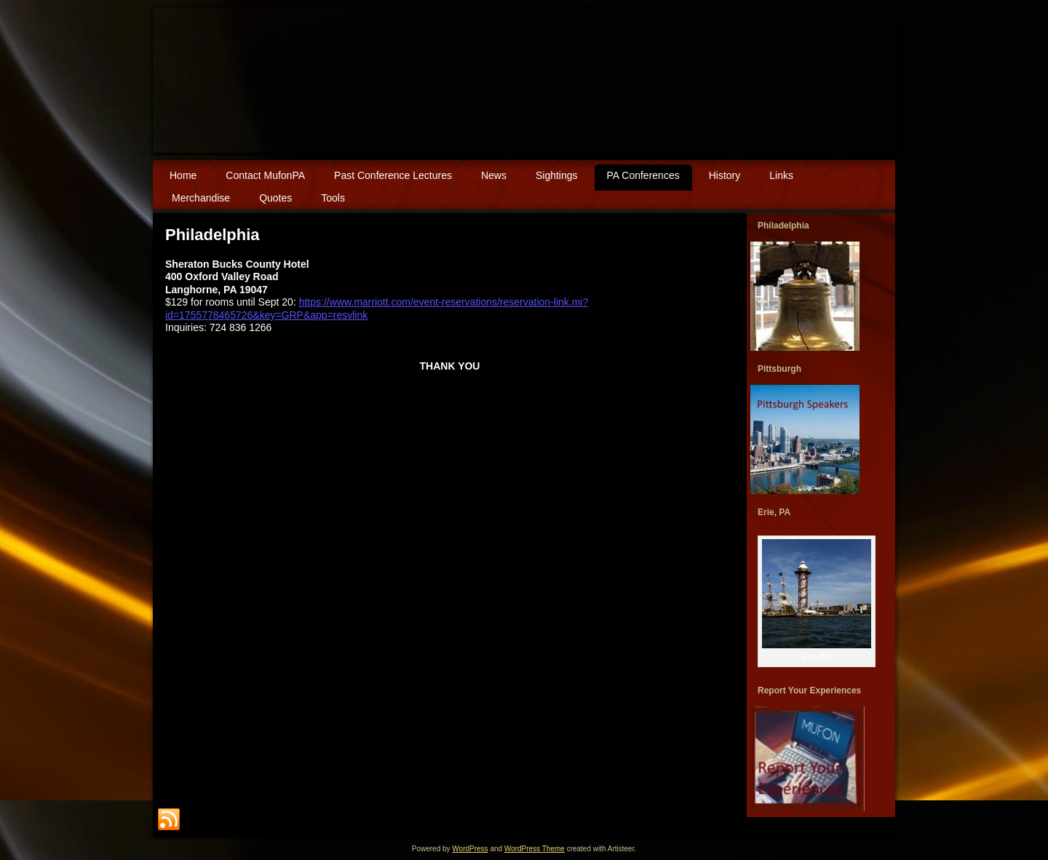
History (725, 175)
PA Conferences (643, 175)
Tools (333, 198)
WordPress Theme (534, 849)
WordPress (470, 849)
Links (781, 175)
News (494, 175)
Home (183, 175)
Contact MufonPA (265, 175)
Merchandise (201, 198)
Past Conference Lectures (393, 175)
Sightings (557, 175)
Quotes (275, 198)
